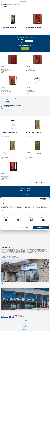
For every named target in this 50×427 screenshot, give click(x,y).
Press (2, 239)
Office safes (36, 204)
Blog (2, 241)
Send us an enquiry (45, 184)
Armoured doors (4, 220)
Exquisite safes (36, 211)
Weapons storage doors (21, 208)
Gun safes (19, 204)
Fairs (2, 237)
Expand (25, 222)
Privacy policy (25, 322)
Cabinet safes (36, 213)
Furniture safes (3, 207)
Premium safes (37, 210)
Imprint (25, 324)
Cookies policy (25, 326)
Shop (2, 243)
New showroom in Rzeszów (6, 255)
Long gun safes (20, 206)
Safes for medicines (37, 208)
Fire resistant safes (4, 208)
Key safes (35, 207)
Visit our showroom (4, 283)
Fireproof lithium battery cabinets (23, 214)
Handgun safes (20, 207)
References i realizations (5, 235)
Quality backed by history (6, 247)
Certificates (3, 233)
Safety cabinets (20, 211)
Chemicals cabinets (21, 210)
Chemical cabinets (20, 213)
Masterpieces (36, 214)
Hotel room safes (4, 211)
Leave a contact (25, 199)
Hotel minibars (3, 213)
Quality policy (3, 231)
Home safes (3, 204)
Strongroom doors (4, 217)
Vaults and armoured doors (7, 216)
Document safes (37, 206)
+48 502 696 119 (25, 194)
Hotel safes (3, 210)
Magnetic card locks (4, 214)
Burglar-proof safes (4, 206)
